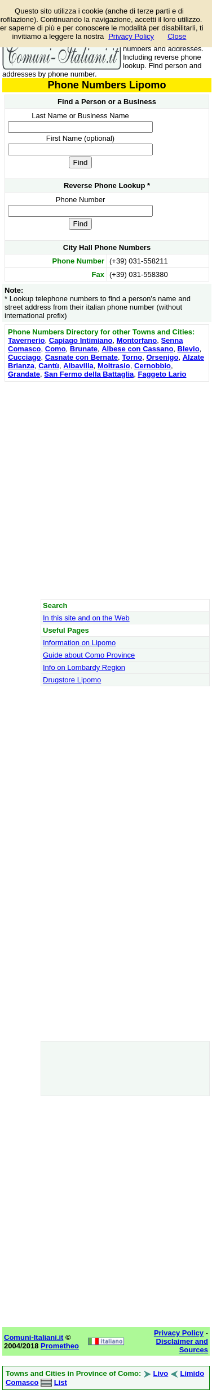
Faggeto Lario (162, 374)
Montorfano (137, 340)
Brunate (84, 349)
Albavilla (78, 365)
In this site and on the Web (86, 618)
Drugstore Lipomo (72, 680)
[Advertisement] (105, 490)
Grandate (24, 374)
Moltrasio (114, 365)
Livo (161, 1373)
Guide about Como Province (89, 655)
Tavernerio (26, 340)
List (60, 1382)
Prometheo (60, 1346)
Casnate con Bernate (81, 357)
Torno (132, 357)
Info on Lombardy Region (84, 667)
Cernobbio (152, 365)
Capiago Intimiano (81, 340)
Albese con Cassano (137, 349)
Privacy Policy (131, 36)
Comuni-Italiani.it (33, 1337)
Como (55, 349)
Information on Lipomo (79, 642)
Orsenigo (162, 357)
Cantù (48, 365)
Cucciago (24, 357)
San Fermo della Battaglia (89, 374)
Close (176, 36)
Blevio (189, 349)
